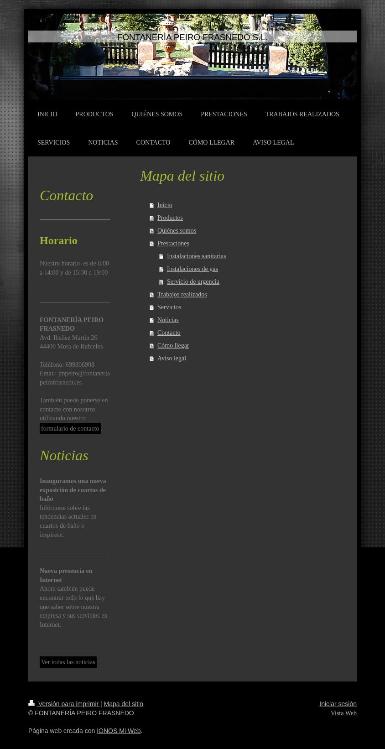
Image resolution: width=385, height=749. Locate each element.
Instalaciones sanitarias (196, 256)
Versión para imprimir (64, 703)
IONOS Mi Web (118, 730)
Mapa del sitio (123, 703)
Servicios (169, 307)
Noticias (168, 320)
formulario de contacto (70, 428)
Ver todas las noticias (68, 662)
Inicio (164, 205)
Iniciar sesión (338, 703)
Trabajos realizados (182, 294)
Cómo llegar (173, 345)
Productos (170, 217)
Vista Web (344, 713)
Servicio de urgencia (193, 281)
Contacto (169, 332)
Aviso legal (171, 358)
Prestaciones (173, 243)
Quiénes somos (176, 230)
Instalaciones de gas (192, 268)
